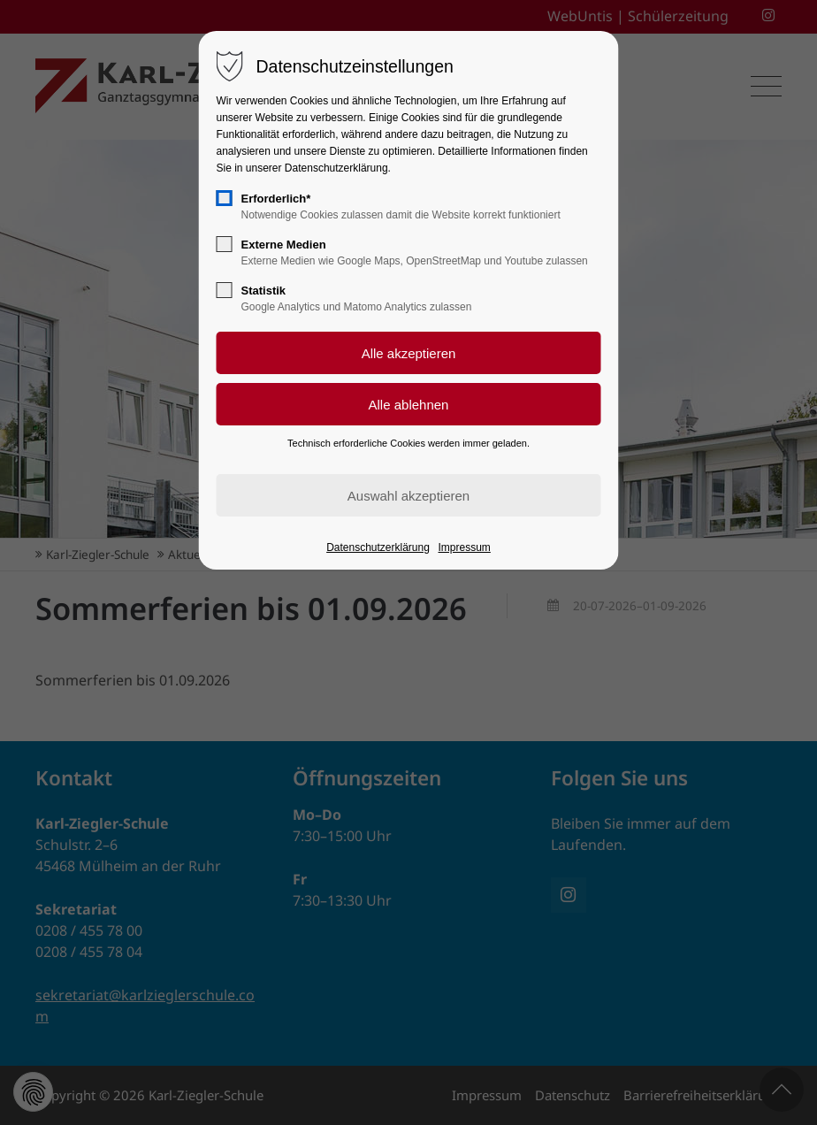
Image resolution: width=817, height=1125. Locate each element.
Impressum (465, 547)
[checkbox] (225, 198)
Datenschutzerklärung (378, 547)
